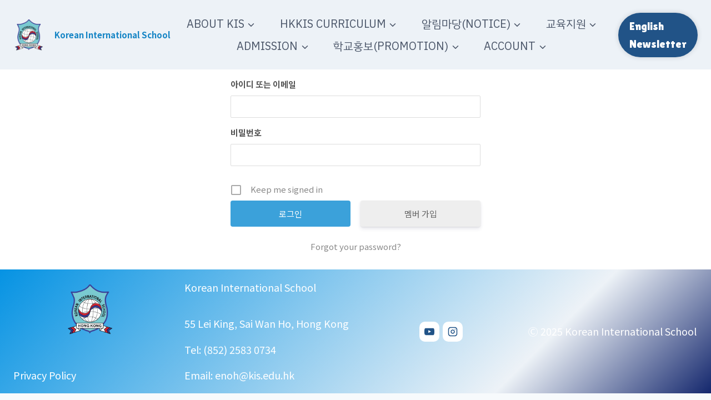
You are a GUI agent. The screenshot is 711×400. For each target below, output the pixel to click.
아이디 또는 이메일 (263, 84)
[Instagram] (453, 332)
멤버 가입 (420, 213)
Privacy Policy (44, 375)
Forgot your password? (356, 246)
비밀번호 (246, 132)
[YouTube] (429, 332)
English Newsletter (658, 35)
